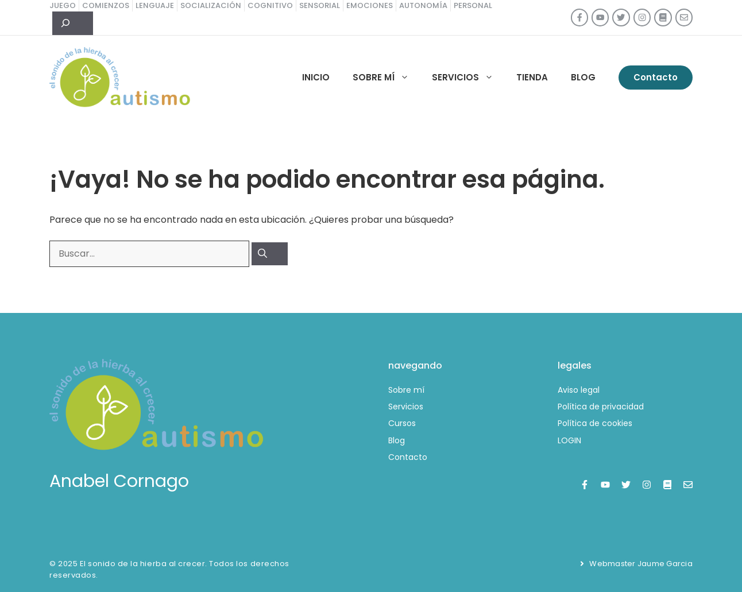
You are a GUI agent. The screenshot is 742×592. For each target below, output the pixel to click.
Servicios (468, 77)
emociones (369, 5)
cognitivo (270, 5)
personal (473, 5)
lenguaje (155, 5)
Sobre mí (386, 77)
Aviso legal (579, 390)
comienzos (105, 5)
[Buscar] (270, 253)
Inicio (316, 77)
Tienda (532, 77)
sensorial (319, 5)
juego (62, 5)
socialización (210, 5)
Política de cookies (595, 423)
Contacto (655, 77)
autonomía (423, 5)
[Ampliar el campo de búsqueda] (72, 23)
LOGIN (569, 440)
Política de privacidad (601, 406)
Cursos (402, 423)
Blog (583, 77)
